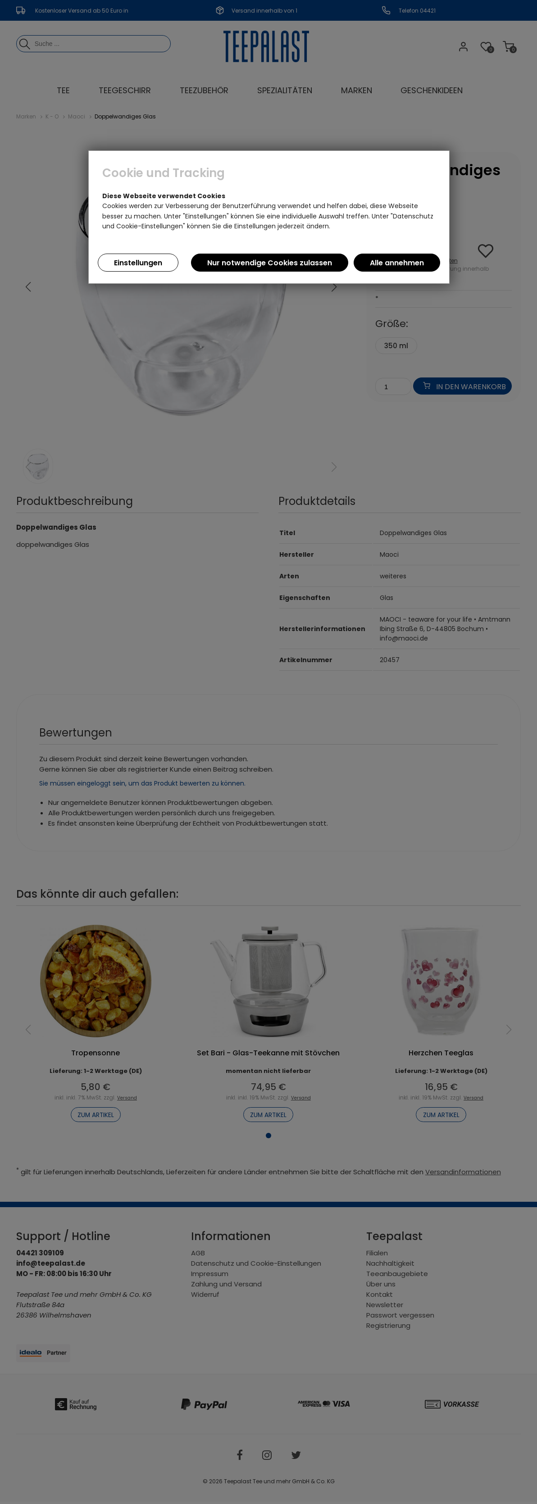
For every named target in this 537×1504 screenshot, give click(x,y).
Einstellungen (138, 263)
